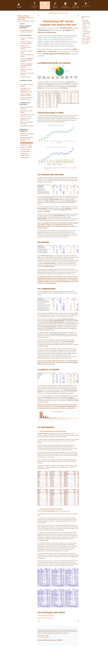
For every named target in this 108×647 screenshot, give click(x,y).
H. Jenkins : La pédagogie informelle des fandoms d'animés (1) (26, 60)
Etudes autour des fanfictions (45, 5)
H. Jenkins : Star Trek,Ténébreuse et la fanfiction (25, 47)
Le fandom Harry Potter (26, 143)
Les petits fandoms (25, 157)
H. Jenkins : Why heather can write (26, 38)
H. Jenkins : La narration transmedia (26, 70)
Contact (39, 637)
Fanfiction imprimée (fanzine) (65, 5)
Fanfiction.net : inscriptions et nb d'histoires (27, 134)
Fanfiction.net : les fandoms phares (24, 154)
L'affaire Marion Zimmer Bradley (26, 111)
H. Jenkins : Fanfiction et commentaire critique (26, 42)
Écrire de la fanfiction (55, 5)
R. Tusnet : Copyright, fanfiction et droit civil (25, 94)
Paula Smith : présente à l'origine (26, 51)
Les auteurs (85, 30)
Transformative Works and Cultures (27, 55)
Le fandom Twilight (25, 151)
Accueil (19, 5)
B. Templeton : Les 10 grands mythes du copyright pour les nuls (26, 90)
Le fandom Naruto (25, 149)
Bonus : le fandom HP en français (45, 615)
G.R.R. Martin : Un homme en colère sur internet (26, 115)
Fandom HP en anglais (26, 147)
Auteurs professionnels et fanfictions (26, 107)
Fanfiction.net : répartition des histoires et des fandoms (27, 139)
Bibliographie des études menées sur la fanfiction (26, 31)
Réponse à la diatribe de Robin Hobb (26, 123)
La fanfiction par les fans (35, 5)
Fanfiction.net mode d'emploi (75, 5)
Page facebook (45, 637)
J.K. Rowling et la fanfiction (27, 126)
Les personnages (86, 36)
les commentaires (86, 31)
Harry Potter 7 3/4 (86, 4)
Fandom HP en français (26, 145)
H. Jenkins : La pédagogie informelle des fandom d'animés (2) (26, 65)
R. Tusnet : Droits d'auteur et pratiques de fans (26, 98)
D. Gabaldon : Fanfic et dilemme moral (26, 119)
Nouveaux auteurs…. (25, 77)
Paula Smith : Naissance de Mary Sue (27, 74)
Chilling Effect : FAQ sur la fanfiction (26, 85)
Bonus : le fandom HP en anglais (45, 618)
